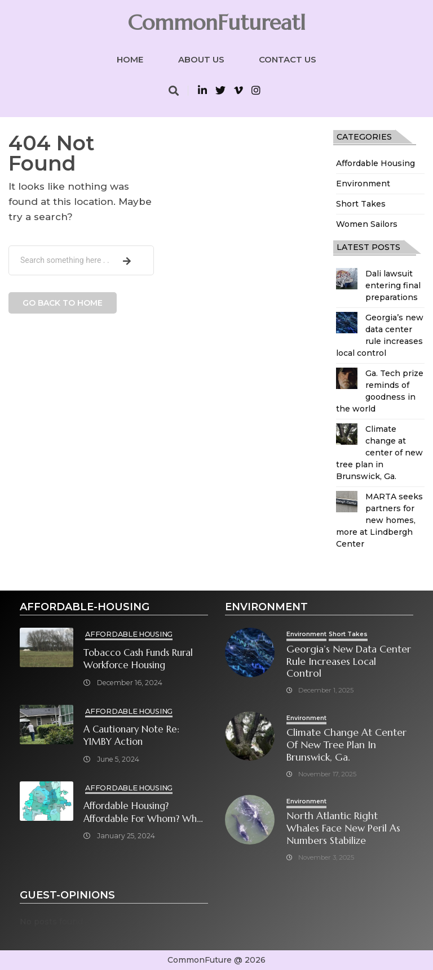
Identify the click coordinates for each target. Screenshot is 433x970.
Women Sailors (366, 224)
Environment (363, 183)
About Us (201, 59)
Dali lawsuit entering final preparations (393, 285)
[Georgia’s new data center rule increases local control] (346, 322)
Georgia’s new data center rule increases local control (348, 661)
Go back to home (63, 303)
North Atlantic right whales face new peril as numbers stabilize (343, 828)
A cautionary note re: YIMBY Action (131, 735)
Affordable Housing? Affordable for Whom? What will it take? (144, 812)
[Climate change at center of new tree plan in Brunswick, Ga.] (346, 434)
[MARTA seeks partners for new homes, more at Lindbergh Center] (346, 501)
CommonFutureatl (216, 22)
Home (130, 59)
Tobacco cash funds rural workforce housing (138, 659)
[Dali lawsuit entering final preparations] (346, 278)
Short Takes (361, 204)
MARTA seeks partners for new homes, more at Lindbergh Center (379, 520)
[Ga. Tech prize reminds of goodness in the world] (346, 378)
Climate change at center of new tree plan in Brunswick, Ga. (379, 452)
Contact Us (287, 59)
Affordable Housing (375, 163)
